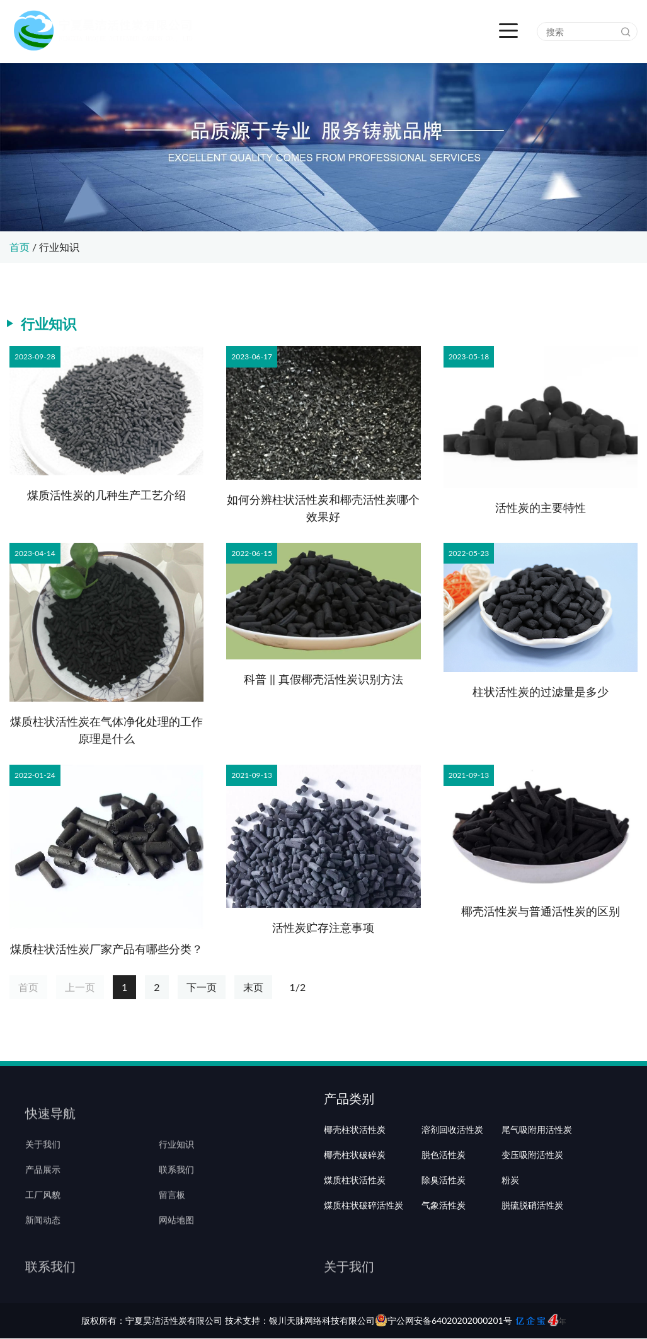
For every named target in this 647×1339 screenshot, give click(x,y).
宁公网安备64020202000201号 (443, 1320)
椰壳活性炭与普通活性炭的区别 (540, 911)
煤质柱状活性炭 (355, 1213)
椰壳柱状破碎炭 (355, 1188)
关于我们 (42, 1162)
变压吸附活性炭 (532, 1188)
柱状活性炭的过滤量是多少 (540, 691)
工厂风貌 (42, 1213)
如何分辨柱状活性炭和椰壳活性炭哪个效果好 (323, 507)
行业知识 (59, 247)
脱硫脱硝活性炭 (532, 1238)
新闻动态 (42, 1238)
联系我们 (176, 1188)
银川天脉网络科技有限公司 (322, 1320)
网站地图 (176, 1238)
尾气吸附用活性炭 (536, 1162)
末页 (253, 987)
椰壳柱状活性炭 (355, 1162)
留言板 (172, 1213)
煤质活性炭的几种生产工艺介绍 (106, 495)
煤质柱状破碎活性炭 (363, 1238)
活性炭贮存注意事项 (323, 927)
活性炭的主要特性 (540, 507)
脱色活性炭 (443, 1188)
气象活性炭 (443, 1238)
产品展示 (42, 1188)
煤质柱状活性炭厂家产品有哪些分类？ (106, 949)
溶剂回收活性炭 (452, 1162)
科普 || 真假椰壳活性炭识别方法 (323, 679)
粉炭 (510, 1213)
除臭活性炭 (443, 1213)
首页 (19, 247)
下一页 (201, 987)
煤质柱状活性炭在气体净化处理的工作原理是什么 (106, 729)
